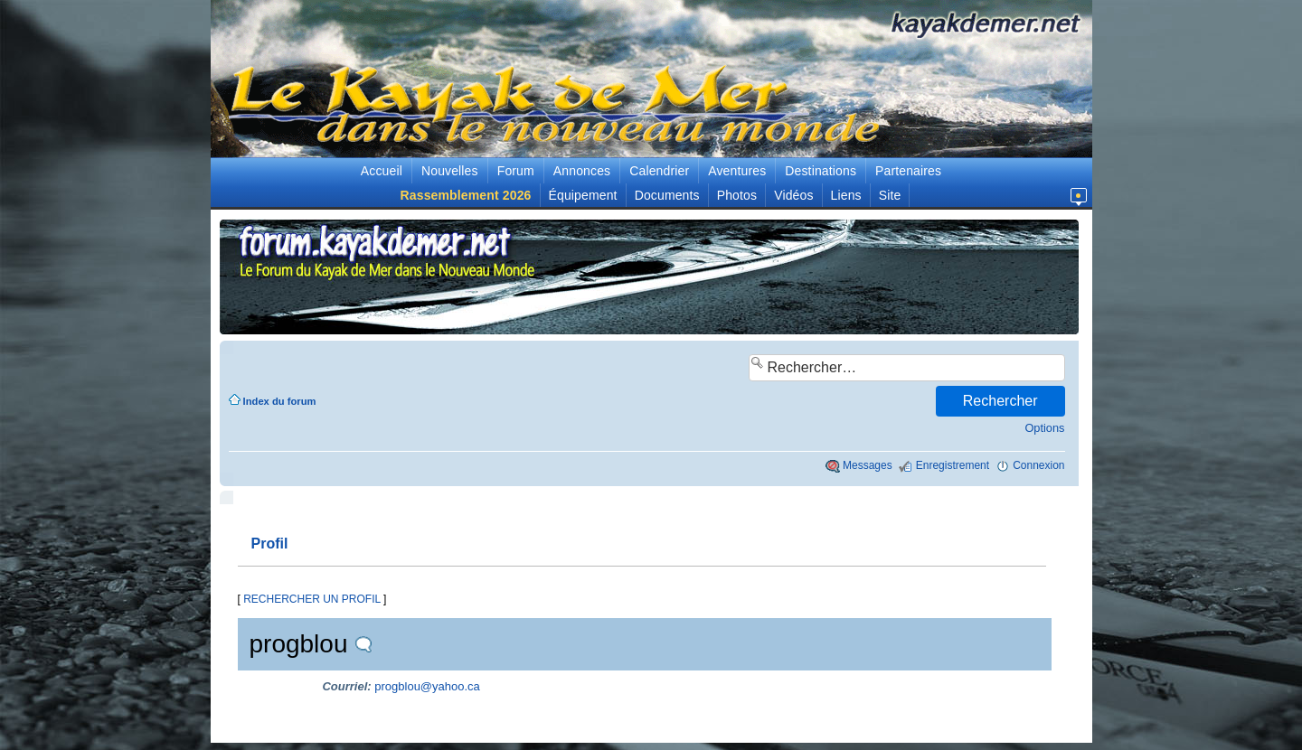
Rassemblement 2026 (466, 195)
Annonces (581, 171)
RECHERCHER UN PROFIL (312, 599)
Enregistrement (952, 465)
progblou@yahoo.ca (427, 686)
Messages (867, 465)
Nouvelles (449, 171)
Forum (515, 171)
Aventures (737, 171)
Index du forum (279, 401)
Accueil (381, 171)
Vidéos (793, 195)
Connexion (1038, 465)
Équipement (583, 195)
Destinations (820, 171)
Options (1044, 428)
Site (890, 195)
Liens (846, 195)
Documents (667, 195)
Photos (737, 195)
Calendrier (659, 171)
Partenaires (908, 171)
